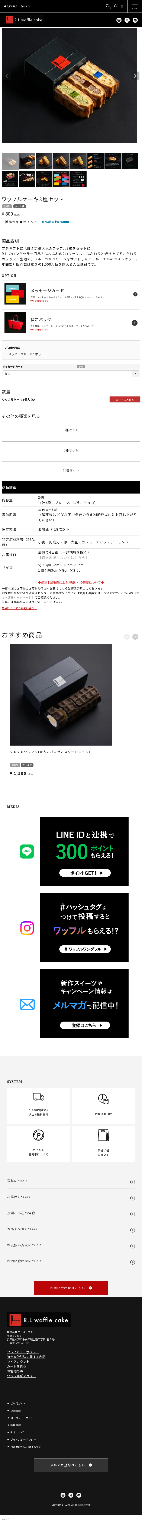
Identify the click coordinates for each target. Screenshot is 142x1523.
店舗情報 (15, 1410)
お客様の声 (15, 1371)
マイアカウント (18, 1361)
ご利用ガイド (18, 1403)
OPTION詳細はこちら (39, 301)
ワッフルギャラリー (21, 1376)
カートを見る (16, 1366)
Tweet (4, 1519)
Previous (7, 76)
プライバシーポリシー (23, 1352)
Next (135, 76)
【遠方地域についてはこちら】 (63, 557)
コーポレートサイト (21, 1418)
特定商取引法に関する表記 (26, 1356)
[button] (127, 635)
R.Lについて (17, 1432)
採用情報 (15, 1425)
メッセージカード (13, 366)
